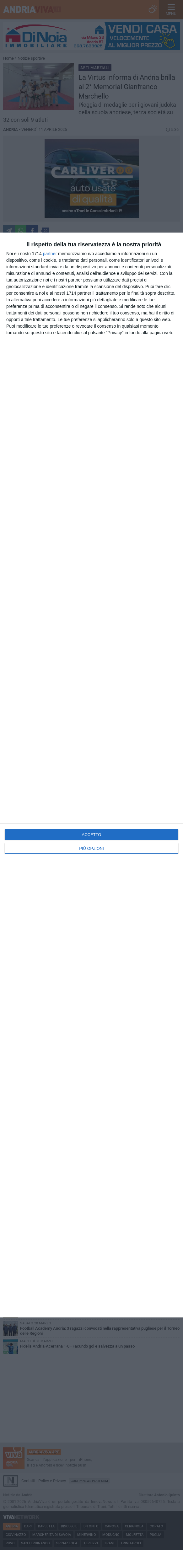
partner (50, 253)
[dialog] (91, 775)
